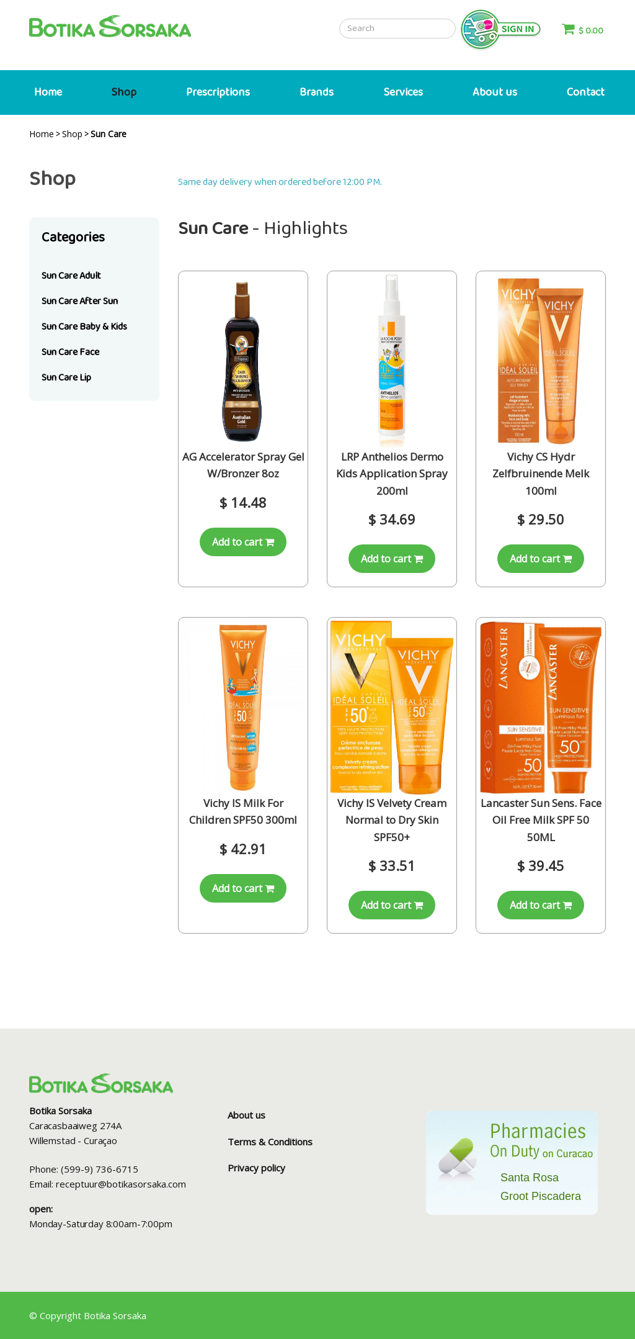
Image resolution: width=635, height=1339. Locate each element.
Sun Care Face (70, 352)
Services (403, 92)
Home (48, 92)
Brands (317, 92)
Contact (586, 92)
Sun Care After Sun (80, 301)
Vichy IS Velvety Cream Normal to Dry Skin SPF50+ (391, 820)
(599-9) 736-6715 (99, 1169)
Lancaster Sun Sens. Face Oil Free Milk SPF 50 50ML (541, 820)
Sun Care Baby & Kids (84, 327)
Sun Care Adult (71, 276)
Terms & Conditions (270, 1141)
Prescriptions (218, 92)
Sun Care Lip (66, 377)
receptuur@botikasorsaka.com (121, 1184)
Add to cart (243, 542)
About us (495, 92)
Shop (124, 92)
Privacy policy (256, 1167)
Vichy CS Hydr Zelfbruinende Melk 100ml (540, 473)
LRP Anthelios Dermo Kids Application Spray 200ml (392, 473)
